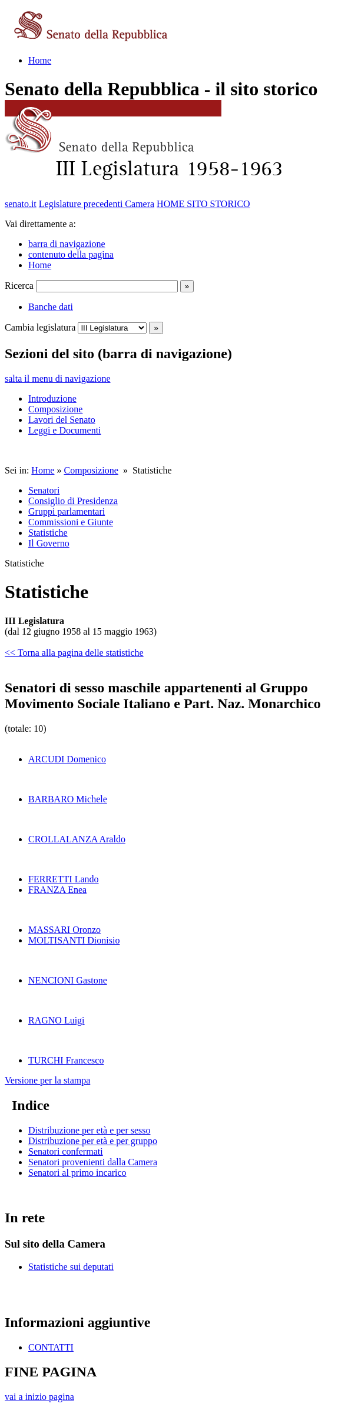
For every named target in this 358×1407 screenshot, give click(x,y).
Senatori (43, 490)
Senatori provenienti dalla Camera (92, 1162)
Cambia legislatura (40, 327)
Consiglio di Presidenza (73, 501)
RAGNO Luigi (56, 1020)
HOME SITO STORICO (203, 204)
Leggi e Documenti (64, 430)
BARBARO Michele (67, 799)
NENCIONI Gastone (67, 980)
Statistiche (48, 533)
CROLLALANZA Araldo (76, 839)
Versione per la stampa (47, 1080)
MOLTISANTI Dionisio (74, 940)
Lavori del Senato (61, 420)
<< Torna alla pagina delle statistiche (74, 653)
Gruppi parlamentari (66, 511)
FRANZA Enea (57, 890)
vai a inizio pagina (39, 1397)
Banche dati (50, 307)
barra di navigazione (66, 244)
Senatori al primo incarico (77, 1173)
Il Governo (48, 543)
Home (39, 60)
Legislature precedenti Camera (96, 204)
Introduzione (52, 399)
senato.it (21, 204)
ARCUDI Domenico (67, 759)
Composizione (55, 409)
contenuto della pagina (71, 254)
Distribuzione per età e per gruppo (92, 1141)
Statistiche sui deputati (71, 1267)
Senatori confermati (65, 1151)
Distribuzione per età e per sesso (89, 1130)
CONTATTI (51, 1347)
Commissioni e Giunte (70, 522)
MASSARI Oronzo (64, 930)
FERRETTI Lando (63, 879)
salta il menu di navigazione (58, 379)
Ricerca (19, 286)
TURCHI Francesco (66, 1060)
